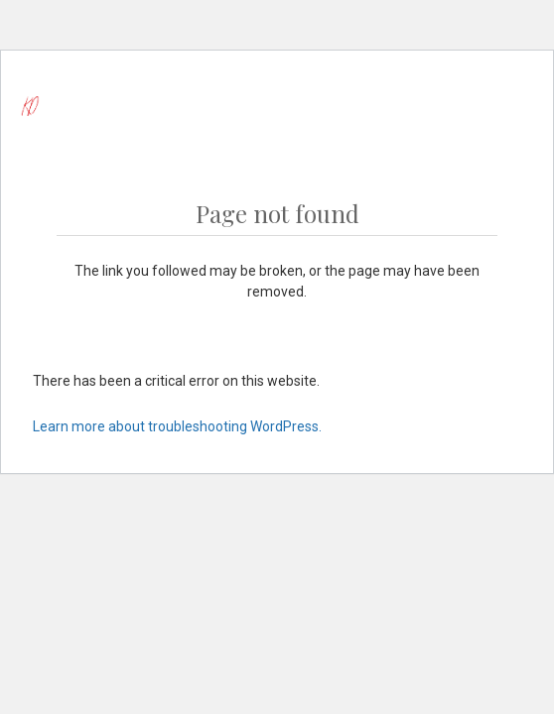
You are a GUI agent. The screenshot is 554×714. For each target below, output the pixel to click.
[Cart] (529, 106)
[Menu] (482, 106)
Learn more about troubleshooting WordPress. (177, 426)
